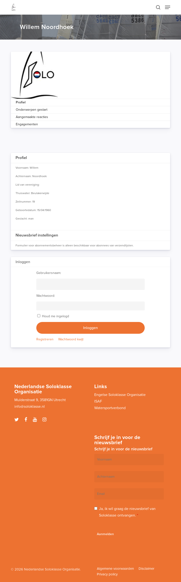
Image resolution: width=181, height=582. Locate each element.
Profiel (20, 102)
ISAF (98, 401)
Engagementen (27, 124)
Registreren (44, 339)
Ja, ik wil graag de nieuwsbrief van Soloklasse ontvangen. (127, 512)
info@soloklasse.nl (29, 406)
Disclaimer (146, 568)
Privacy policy (107, 574)
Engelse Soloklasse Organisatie (120, 394)
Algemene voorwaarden (115, 568)
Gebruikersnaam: (48, 273)
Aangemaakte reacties (32, 117)
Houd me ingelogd (55, 316)
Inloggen (90, 328)
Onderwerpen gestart (31, 110)
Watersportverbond (110, 408)
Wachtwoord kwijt (70, 339)
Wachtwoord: (45, 296)
